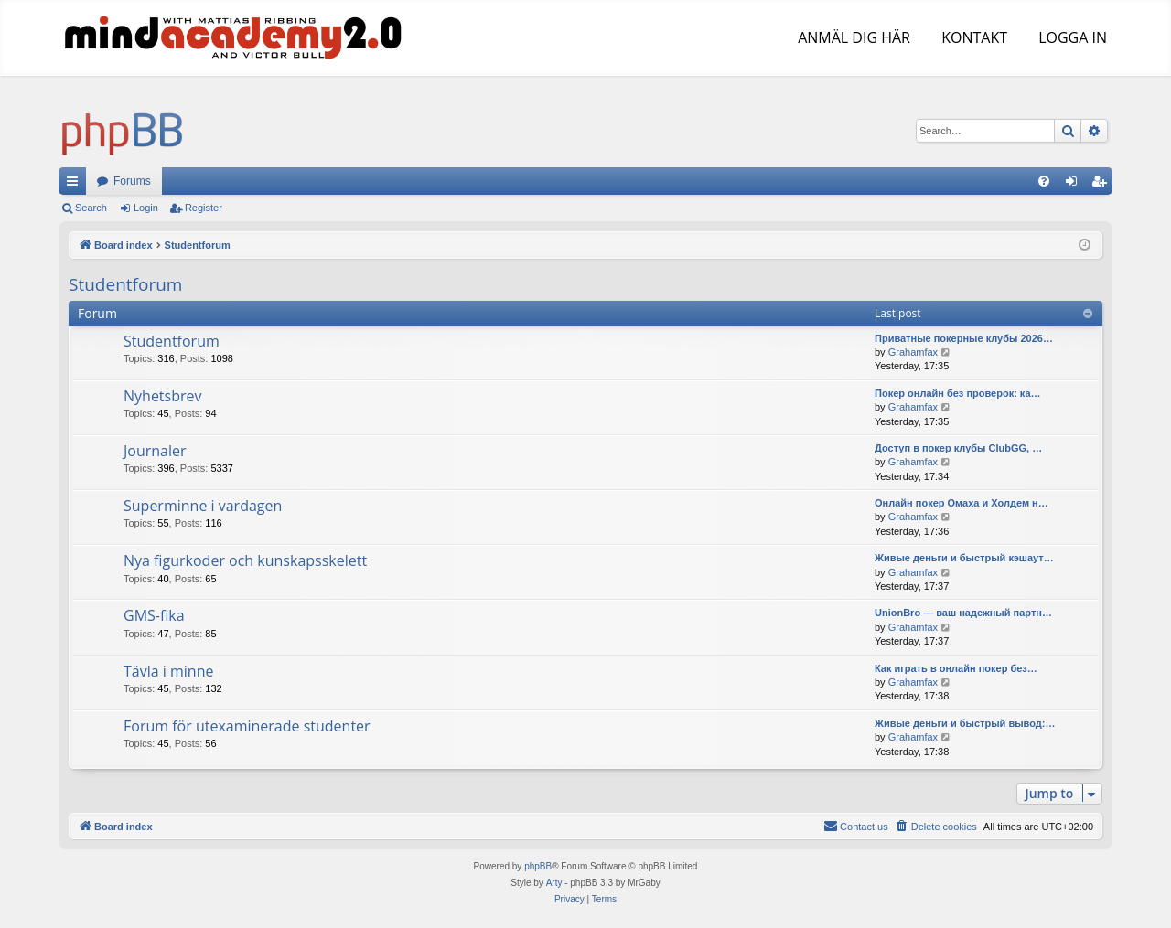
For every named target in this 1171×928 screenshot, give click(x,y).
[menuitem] (1044, 181)
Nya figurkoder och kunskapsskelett (245, 560)
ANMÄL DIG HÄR (852, 37)
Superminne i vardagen (203, 506)
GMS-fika (154, 615)
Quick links (76, 185)
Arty (554, 883)
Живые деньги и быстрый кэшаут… (964, 557)
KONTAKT (972, 37)
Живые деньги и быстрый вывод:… (965, 723)
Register (203, 207)
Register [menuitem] (1102, 185)
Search (91, 207)
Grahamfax (913, 352)
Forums (132, 181)
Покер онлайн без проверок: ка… (958, 393)
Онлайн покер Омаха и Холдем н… (961, 502)
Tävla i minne (168, 671)
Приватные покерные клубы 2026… (964, 338)
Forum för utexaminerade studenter (247, 726)
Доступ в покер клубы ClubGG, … (958, 448)
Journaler (155, 451)
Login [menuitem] (1075, 185)
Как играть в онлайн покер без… (956, 668)
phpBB (538, 866)
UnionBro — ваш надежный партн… (963, 612)
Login (146, 207)
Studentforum (125, 284)
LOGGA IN (1071, 37)
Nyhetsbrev (163, 396)
